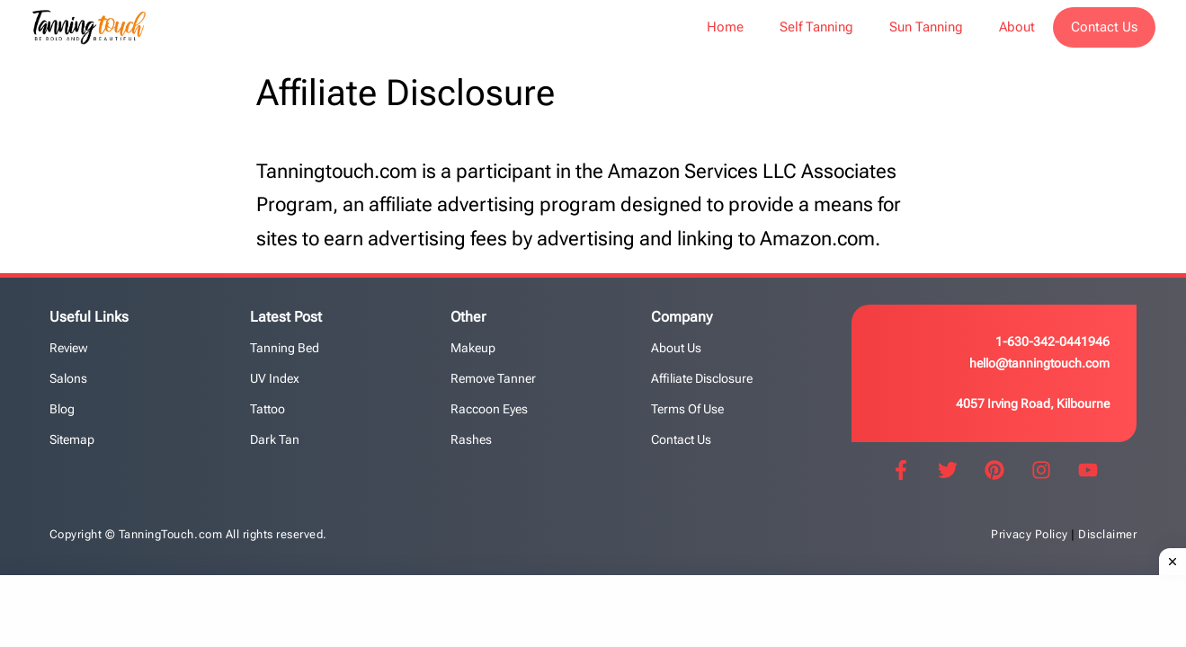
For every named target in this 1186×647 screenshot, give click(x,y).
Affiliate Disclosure (702, 378)
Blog (62, 409)
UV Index (274, 378)
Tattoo (267, 409)
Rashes (471, 439)
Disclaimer (1107, 534)
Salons (68, 378)
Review (68, 348)
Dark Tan (274, 439)
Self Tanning (816, 27)
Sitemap (71, 439)
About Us (676, 348)
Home (725, 27)
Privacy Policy (1029, 534)
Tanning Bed (284, 348)
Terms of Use (687, 409)
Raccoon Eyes (489, 409)
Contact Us (1104, 27)
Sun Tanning (926, 27)
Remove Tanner (493, 378)
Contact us (681, 439)
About (1017, 27)
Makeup (472, 348)
